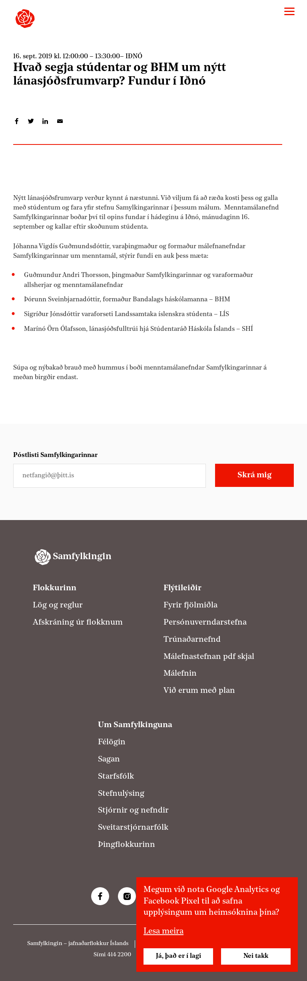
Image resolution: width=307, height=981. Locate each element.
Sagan (109, 759)
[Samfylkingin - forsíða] (25, 18)
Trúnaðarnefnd (192, 640)
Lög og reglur (58, 605)
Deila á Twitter (31, 121)
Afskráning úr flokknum (78, 623)
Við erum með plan (199, 691)
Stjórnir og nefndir (133, 811)
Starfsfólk (116, 777)
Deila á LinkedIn (45, 121)
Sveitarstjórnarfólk (133, 828)
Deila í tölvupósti (60, 121)
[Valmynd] (289, 12)
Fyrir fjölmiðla (190, 605)
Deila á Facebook (17, 121)
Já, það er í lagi (178, 956)
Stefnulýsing (121, 794)
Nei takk (255, 956)
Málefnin (180, 674)
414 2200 (119, 955)
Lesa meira (163, 932)
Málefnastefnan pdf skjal (208, 657)
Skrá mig (254, 475)
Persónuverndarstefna (205, 623)
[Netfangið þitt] (109, 476)
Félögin (112, 742)
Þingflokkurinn (126, 845)
